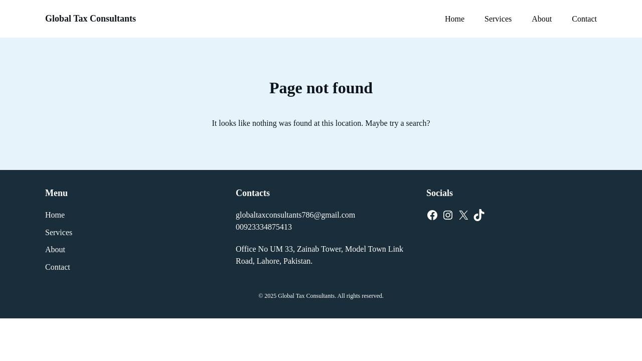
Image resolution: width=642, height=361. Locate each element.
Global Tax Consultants (90, 19)
